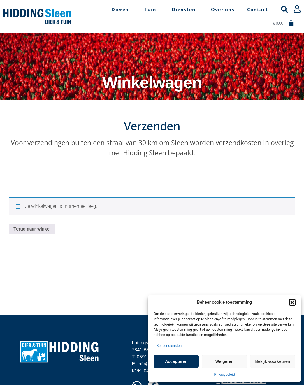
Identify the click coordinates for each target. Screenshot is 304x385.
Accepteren (176, 361)
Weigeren (224, 361)
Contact (257, 9)
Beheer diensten (169, 346)
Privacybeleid (224, 374)
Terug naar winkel (32, 229)
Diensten (185, 9)
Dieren (121, 9)
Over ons (223, 9)
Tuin (152, 9)
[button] (292, 302)
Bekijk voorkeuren (272, 361)
